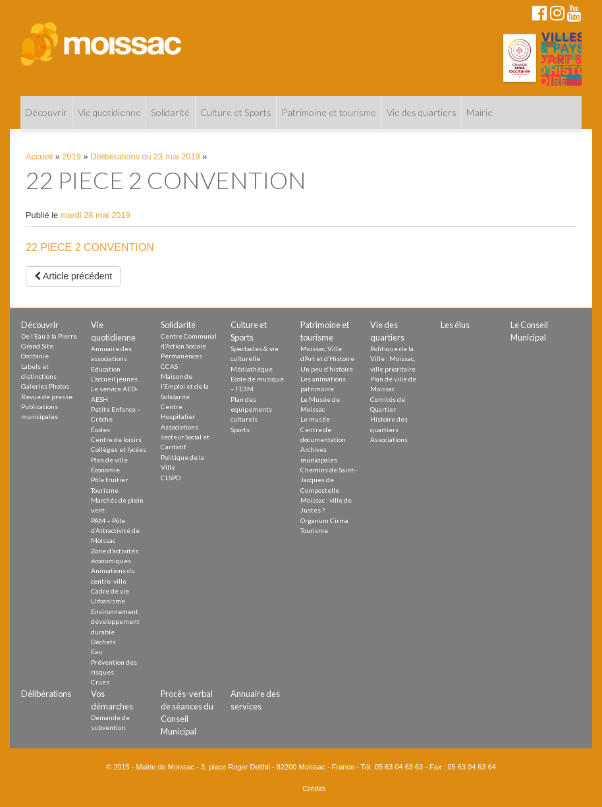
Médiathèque (252, 369)
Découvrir (46, 112)
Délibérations (46, 693)
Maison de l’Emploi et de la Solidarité (185, 386)
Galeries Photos (45, 386)
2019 (72, 156)
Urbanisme (108, 601)
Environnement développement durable (115, 621)
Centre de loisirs (116, 439)
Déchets (103, 642)
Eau (96, 651)
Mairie (479, 112)
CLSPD (170, 478)
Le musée (315, 419)
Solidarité (170, 112)
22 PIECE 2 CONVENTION (90, 247)
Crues (100, 682)
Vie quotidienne (109, 112)
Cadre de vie (110, 591)
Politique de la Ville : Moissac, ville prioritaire (393, 359)
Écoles (100, 429)
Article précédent (73, 276)
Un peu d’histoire (326, 369)
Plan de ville (109, 460)
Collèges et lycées (118, 449)
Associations (389, 439)
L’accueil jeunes (114, 379)
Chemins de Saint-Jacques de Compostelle (328, 480)
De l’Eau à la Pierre (49, 336)
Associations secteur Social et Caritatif (185, 437)
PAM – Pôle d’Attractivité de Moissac (115, 530)
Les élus (455, 325)
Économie (105, 470)
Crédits (314, 789)
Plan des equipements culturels (251, 409)
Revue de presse (46, 397)
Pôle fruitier (109, 480)
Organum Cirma (324, 520)
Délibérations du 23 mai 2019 (145, 156)
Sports (240, 429)
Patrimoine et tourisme (328, 112)
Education (106, 369)
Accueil (39, 156)
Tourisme (105, 490)
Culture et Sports (235, 112)
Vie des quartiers (421, 112)
